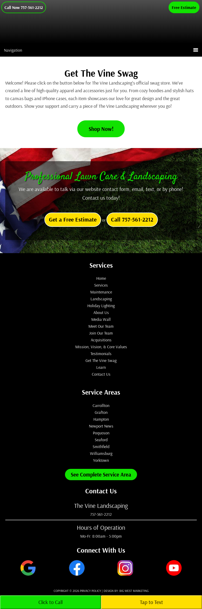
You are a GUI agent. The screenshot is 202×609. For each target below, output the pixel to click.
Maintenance (101, 291)
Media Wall (101, 319)
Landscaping (101, 298)
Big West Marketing (134, 591)
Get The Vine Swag (101, 360)
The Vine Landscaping (115, 32)
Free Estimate (184, 7)
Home (101, 278)
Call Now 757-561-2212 (23, 7)
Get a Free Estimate (73, 219)
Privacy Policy (90, 591)
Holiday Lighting (101, 305)
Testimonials (101, 353)
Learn (101, 367)
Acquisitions (101, 339)
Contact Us (101, 374)
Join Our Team (101, 333)
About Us (101, 312)
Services (101, 285)
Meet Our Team (101, 326)
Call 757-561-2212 (132, 219)
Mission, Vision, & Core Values (101, 346)
